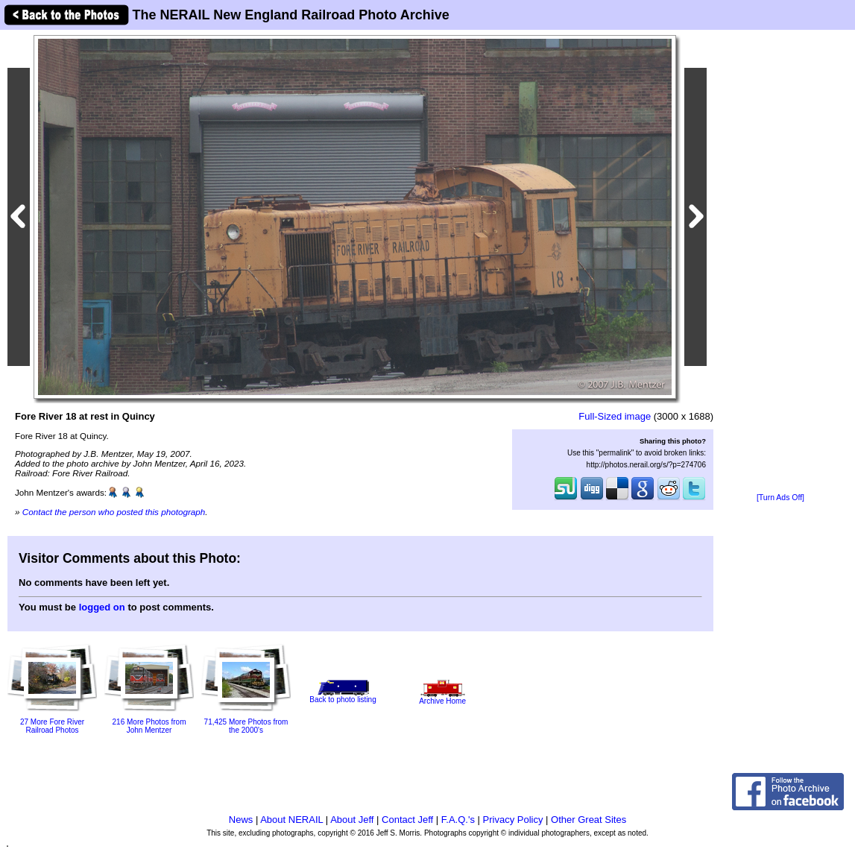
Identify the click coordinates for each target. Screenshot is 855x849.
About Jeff (351, 819)
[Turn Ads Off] (780, 497)
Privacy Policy (513, 819)
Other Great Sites (588, 819)
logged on (102, 607)
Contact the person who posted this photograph (114, 512)
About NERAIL (291, 819)
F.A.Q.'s (458, 819)
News (241, 819)
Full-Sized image (614, 416)
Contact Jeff (407, 819)
